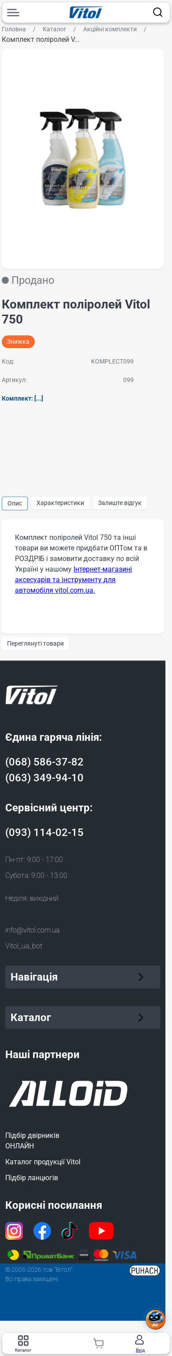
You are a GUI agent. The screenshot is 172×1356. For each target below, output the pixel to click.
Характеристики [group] (60, 502)
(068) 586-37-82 (44, 762)
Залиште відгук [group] (120, 502)
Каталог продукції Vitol (43, 1162)
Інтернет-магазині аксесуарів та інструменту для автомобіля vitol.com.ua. (73, 579)
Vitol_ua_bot (23, 946)
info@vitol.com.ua (32, 930)
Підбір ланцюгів (31, 1178)
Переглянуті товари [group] (35, 643)
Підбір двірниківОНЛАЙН (32, 1140)
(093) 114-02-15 (44, 832)
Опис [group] (14, 503)
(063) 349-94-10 (44, 778)
